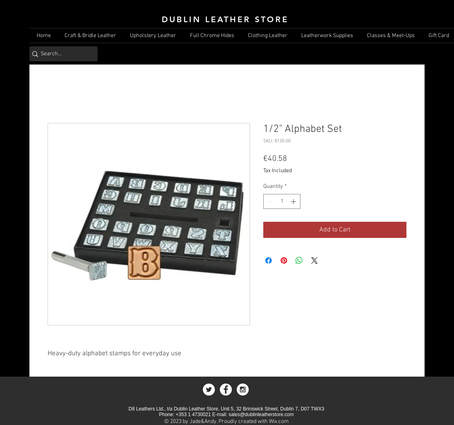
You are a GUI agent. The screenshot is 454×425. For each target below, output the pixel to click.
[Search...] (61, 53)
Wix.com (279, 421)
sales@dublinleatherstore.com (261, 414)
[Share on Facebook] (268, 260)
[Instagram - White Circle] (243, 389)
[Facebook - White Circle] (226, 389)
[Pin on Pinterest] (284, 260)
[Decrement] (269, 201)
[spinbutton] (282, 201)
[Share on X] (314, 260)
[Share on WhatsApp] (299, 260)
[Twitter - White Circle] (209, 389)
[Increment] (294, 201)
